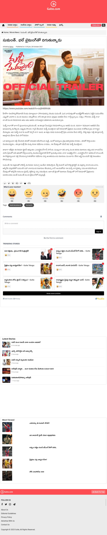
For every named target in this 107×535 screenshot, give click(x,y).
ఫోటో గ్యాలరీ (39, 25)
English (96, 25)
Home (3, 25)
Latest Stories (8, 339)
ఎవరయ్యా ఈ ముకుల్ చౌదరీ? (40, 423)
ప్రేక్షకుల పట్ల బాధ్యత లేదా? (38, 460)
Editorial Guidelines (8, 513)
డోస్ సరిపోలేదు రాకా (37, 472)
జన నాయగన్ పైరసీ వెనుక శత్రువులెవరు (42, 435)
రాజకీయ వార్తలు (26, 25)
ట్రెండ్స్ (61, 25)
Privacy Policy (6, 517)
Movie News (14, 32)
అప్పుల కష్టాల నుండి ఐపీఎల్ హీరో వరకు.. (43, 448)
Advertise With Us (8, 521)
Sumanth (29, 205)
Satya (11, 47)
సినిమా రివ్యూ (51, 25)
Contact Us (5, 525)
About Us (4, 510)
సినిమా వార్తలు (12, 25)
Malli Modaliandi (15, 205)
